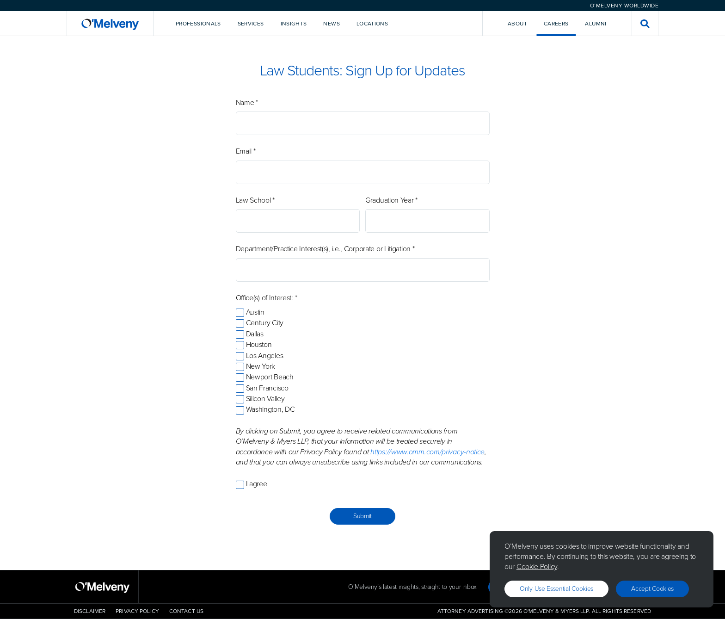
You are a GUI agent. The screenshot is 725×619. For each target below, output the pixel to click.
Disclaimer (89, 611)
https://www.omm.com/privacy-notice (427, 451)
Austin (255, 312)
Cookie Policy (536, 566)
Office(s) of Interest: (266, 298)
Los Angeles (264, 355)
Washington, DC (270, 409)
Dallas (255, 333)
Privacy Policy (137, 611)
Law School (255, 200)
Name (247, 103)
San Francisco (267, 388)
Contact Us (186, 611)
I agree (256, 483)
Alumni (595, 23)
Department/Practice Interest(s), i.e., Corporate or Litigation (325, 249)
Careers (556, 23)
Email (246, 151)
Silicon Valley (265, 398)
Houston (259, 344)
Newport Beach (270, 376)
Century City (264, 322)
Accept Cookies (652, 589)
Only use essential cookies (556, 589)
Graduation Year (391, 200)
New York (261, 366)
